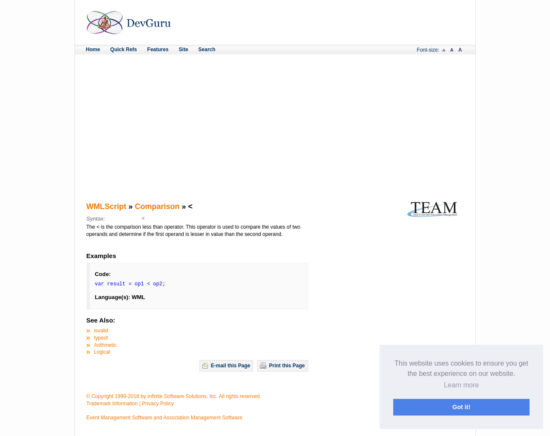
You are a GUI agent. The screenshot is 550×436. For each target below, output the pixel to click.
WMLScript (106, 206)
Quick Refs (123, 49)
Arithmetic (105, 345)
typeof (101, 338)
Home (93, 49)
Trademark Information (112, 404)
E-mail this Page (231, 366)
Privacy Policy (158, 404)
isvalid (101, 331)
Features (158, 49)
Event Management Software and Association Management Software (164, 418)
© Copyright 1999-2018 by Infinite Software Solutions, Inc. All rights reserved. (173, 396)
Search (207, 49)
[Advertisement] (275, 118)
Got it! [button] (461, 407)
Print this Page (287, 366)
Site (183, 49)
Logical (102, 352)
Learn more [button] (461, 385)
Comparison (157, 206)
